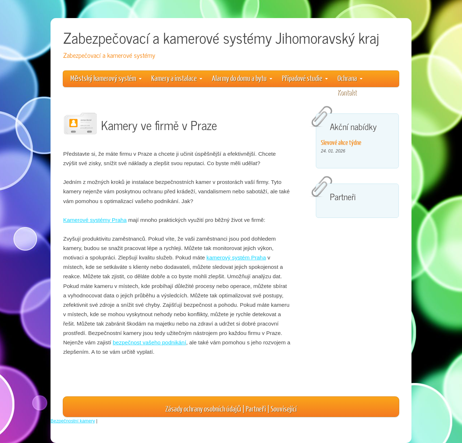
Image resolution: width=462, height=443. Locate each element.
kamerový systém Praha (236, 257)
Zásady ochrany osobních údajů (203, 408)
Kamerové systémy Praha (95, 220)
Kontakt (347, 91)
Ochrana (349, 77)
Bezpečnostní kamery (73, 420)
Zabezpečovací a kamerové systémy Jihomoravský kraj (221, 37)
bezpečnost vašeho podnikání (149, 342)
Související (284, 408)
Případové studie (305, 77)
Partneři (256, 408)
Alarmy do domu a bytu (242, 77)
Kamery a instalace (176, 77)
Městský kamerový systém (105, 77)
